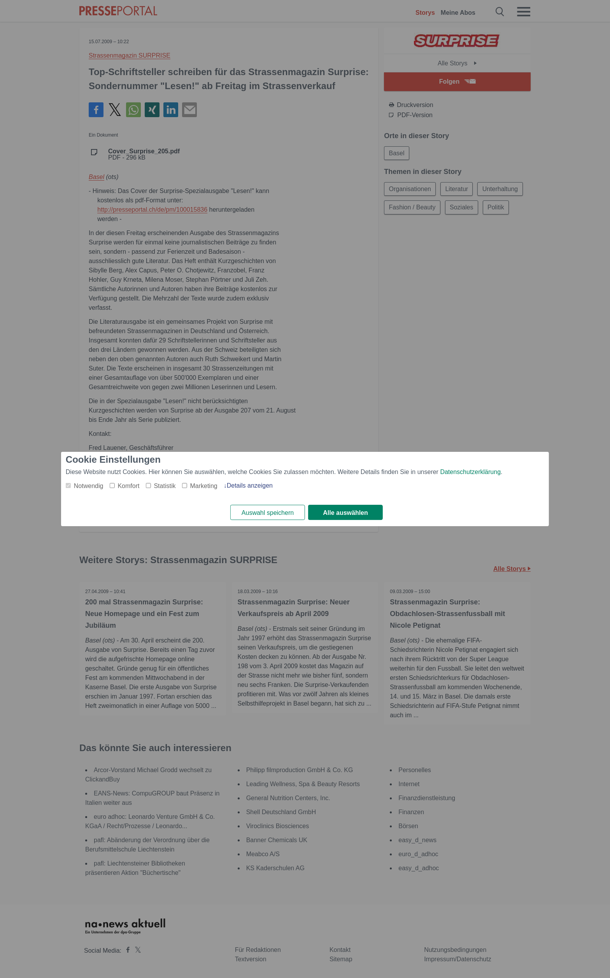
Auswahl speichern (268, 512)
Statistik (164, 486)
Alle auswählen (345, 512)
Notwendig (88, 486)
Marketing (203, 486)
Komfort (128, 486)
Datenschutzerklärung (470, 472)
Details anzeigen (250, 485)
